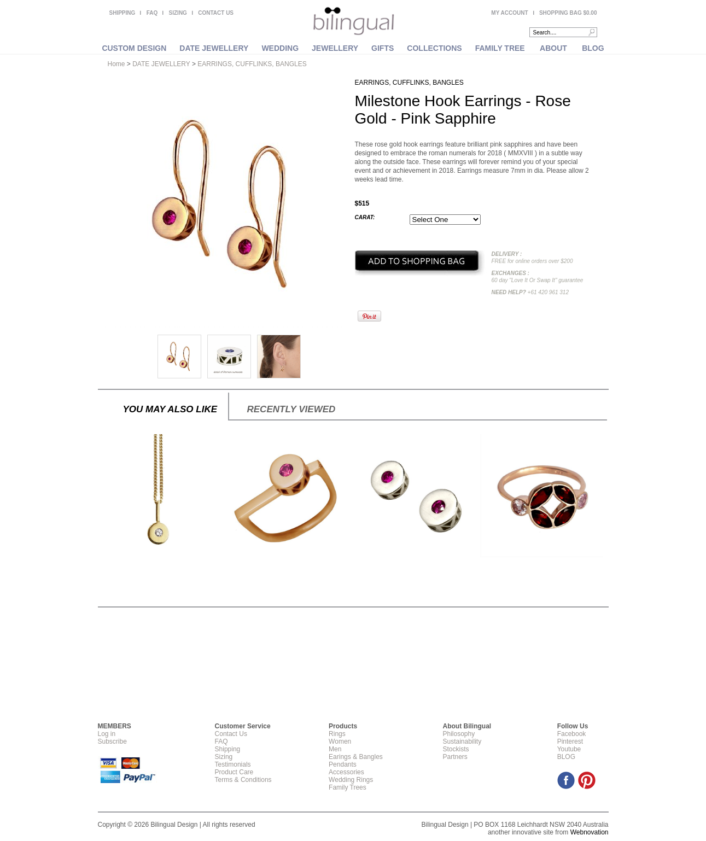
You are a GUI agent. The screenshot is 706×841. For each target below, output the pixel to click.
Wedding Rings (351, 780)
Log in (107, 734)
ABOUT (553, 48)
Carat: (365, 217)
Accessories (346, 772)
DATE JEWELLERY (213, 48)
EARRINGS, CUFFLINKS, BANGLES (251, 64)
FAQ (152, 13)
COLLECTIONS (434, 48)
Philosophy (458, 734)
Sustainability (461, 741)
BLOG (593, 48)
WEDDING (280, 48)
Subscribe (112, 741)
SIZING (178, 13)
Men (335, 749)
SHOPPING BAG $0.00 (568, 13)
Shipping (228, 749)
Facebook (571, 734)
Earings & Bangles (356, 757)
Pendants (343, 764)
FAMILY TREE (500, 48)
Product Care (234, 772)
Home (116, 64)
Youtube (569, 749)
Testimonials (233, 764)
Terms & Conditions (243, 780)
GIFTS (382, 48)
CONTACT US (216, 13)
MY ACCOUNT (509, 13)
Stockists (455, 749)
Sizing (224, 757)
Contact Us (231, 734)
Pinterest (570, 741)
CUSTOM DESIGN (134, 48)
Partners (454, 757)
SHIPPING (122, 13)
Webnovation (589, 832)
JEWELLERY (335, 48)
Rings (337, 734)
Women (340, 741)
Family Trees (347, 787)
